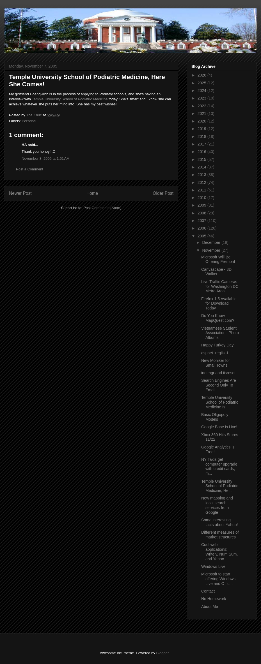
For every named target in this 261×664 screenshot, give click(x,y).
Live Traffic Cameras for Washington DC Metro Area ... (220, 286)
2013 (202, 174)
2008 (202, 213)
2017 (202, 144)
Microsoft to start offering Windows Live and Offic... (218, 579)
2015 (202, 159)
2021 (202, 113)
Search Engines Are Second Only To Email (218, 385)
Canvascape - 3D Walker (216, 271)
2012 (202, 182)
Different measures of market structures (220, 534)
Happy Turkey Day (217, 345)
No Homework (213, 598)
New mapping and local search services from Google (217, 505)
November (211, 250)
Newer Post (20, 193)
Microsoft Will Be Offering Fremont (218, 259)
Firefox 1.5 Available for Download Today (219, 304)
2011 (202, 190)
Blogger (162, 653)
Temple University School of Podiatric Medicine (69, 99)
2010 (202, 197)
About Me (209, 606)
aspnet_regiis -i (214, 353)
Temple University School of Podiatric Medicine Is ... (219, 402)
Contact (208, 591)
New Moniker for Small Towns (215, 362)
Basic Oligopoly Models (214, 417)
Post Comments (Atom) (102, 208)
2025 (202, 83)
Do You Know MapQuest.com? (217, 318)
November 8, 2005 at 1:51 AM (46, 158)
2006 (202, 228)
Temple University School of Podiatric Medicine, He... (219, 486)
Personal (29, 121)
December (211, 242)
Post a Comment (29, 169)
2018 (202, 136)
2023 (202, 98)
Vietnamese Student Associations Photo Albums (220, 333)
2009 (202, 205)
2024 (202, 90)
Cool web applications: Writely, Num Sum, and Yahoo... (219, 551)
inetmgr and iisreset (218, 373)
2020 (202, 121)
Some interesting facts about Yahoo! (219, 522)
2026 (202, 75)
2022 (202, 106)
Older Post (163, 193)
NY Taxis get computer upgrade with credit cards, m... (219, 466)
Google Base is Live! (219, 427)
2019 (202, 128)
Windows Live (213, 566)
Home (92, 193)
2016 (202, 151)
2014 (202, 167)
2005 (202, 236)
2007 (202, 220)
